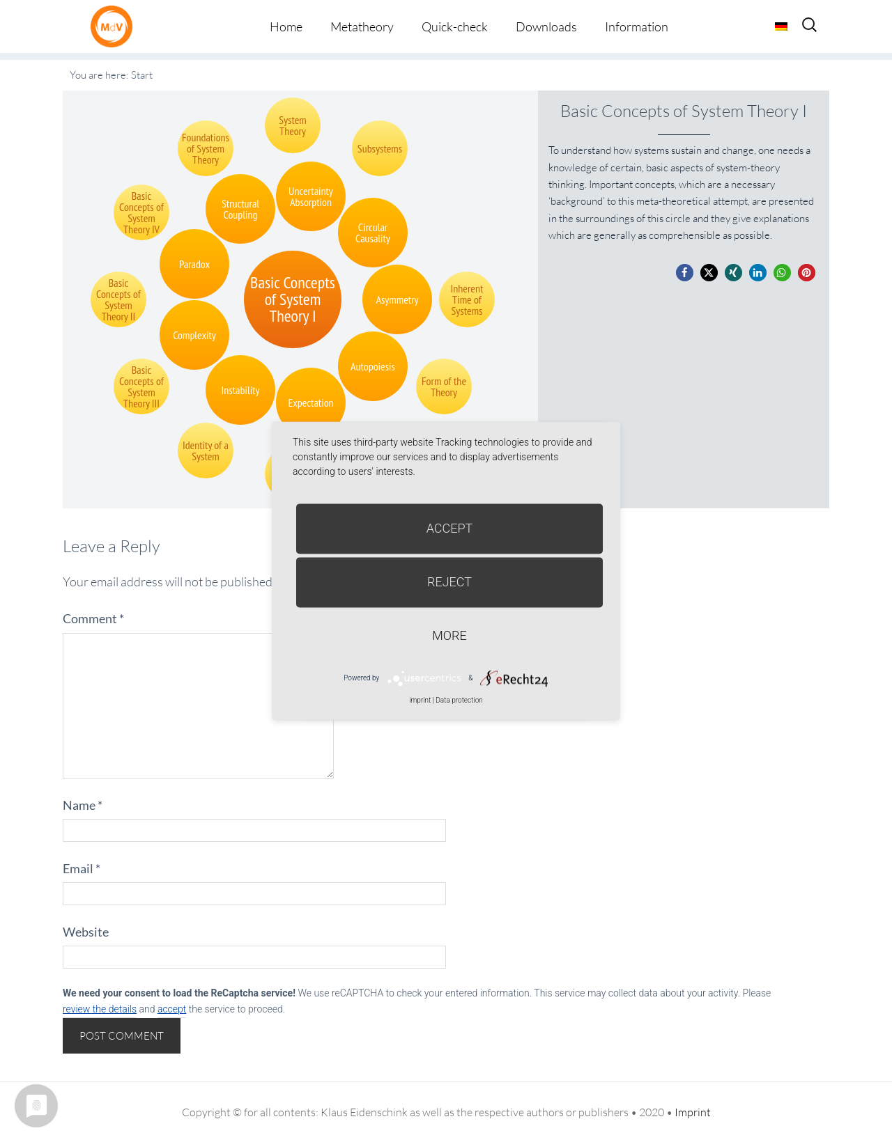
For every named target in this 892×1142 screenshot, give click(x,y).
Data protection (459, 700)
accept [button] (171, 1009)
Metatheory (362, 26)
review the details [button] (100, 1009)
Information (636, 26)
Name (82, 805)
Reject (449, 581)
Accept (449, 528)
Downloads (546, 26)
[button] (684, 272)
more (449, 635)
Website (86, 931)
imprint (420, 700)
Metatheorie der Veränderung (115, 26)
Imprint (693, 1112)
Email (81, 868)
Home (286, 26)
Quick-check (455, 26)
